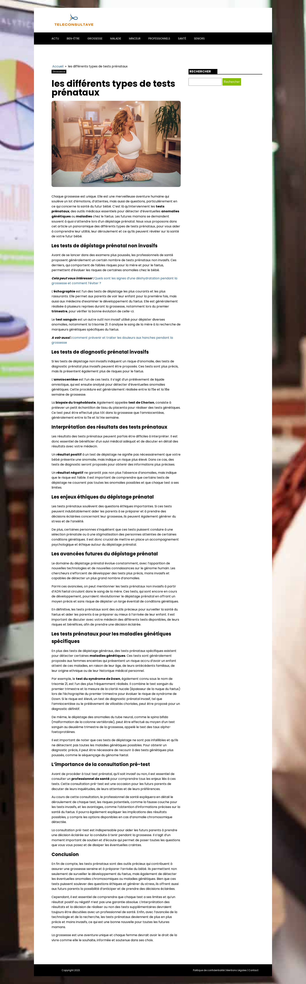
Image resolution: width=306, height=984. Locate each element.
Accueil (57, 66)
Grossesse (94, 38)
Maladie (115, 38)
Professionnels (159, 38)
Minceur (135, 38)
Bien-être (73, 38)
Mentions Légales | (237, 970)
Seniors (199, 38)
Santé (182, 38)
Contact (253, 970)
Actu (55, 38)
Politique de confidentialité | (209, 970)
